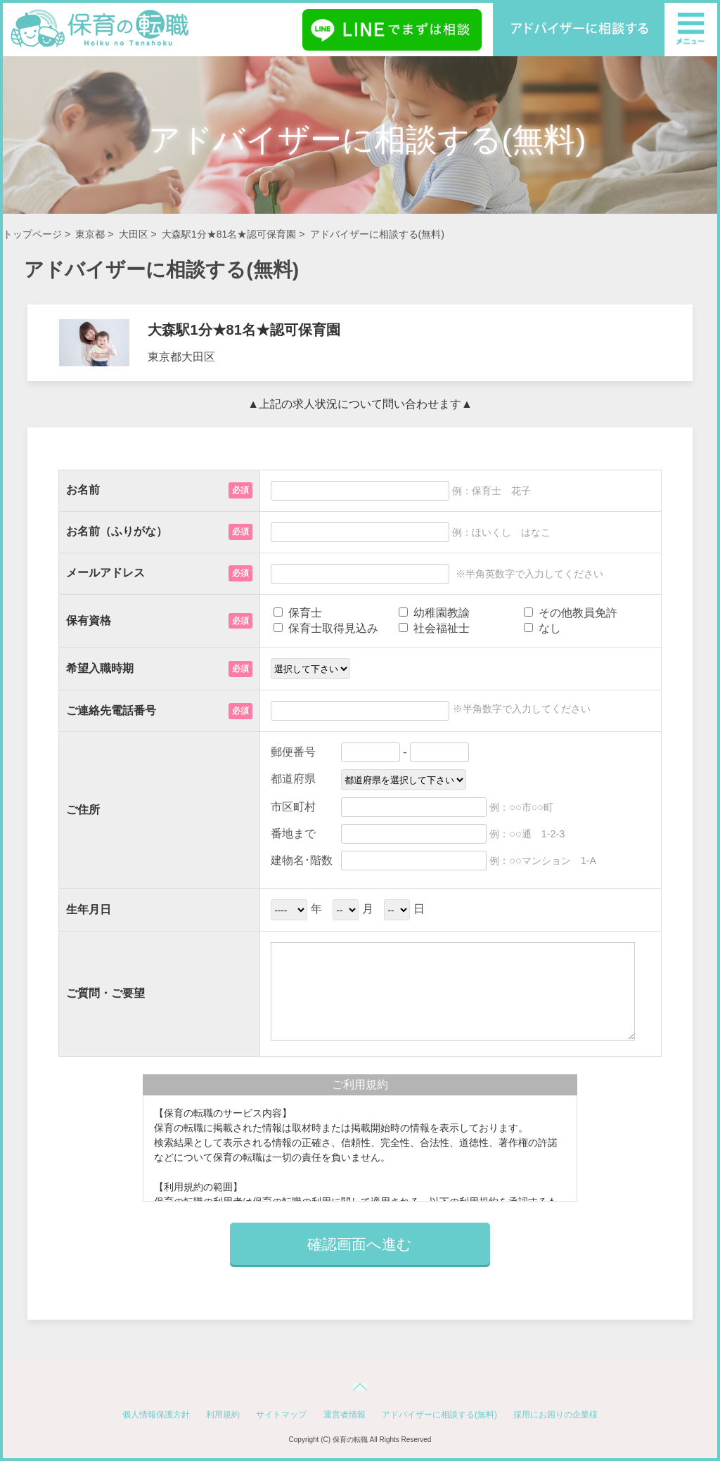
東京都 (90, 234)
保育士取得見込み (326, 628)
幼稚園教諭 (434, 613)
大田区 (133, 234)
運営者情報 (344, 1415)
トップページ (32, 234)
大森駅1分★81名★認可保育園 (229, 234)
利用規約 (223, 1415)
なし (542, 628)
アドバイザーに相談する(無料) (439, 1415)
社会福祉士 (434, 628)
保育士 (297, 613)
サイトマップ (281, 1415)
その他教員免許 (570, 613)
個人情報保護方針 (156, 1415)
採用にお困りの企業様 (555, 1415)
